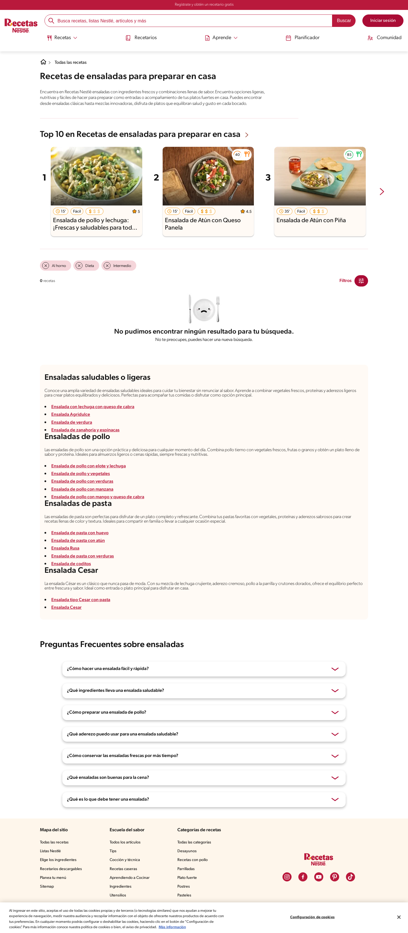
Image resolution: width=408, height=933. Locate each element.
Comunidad (385, 38)
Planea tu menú (53, 878)
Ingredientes (120, 887)
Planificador (302, 38)
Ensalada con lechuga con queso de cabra (92, 407)
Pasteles (184, 895)
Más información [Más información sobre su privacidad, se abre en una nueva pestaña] (172, 927)
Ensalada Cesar (66, 607)
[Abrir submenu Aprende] (220, 38)
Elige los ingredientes (58, 860)
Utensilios (118, 895)
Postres (183, 887)
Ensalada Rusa (65, 548)
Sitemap (47, 887)
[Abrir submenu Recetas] (61, 38)
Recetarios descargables (61, 869)
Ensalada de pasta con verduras (82, 556)
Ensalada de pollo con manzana (82, 489)
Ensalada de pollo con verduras (82, 481)
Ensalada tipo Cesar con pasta (80, 600)
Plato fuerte (187, 878)
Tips (113, 851)
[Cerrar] (399, 917)
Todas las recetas (71, 62)
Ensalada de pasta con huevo (80, 533)
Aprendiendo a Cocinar (130, 878)
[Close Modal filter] (361, 281)
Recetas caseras (123, 869)
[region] (204, 917)
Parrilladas (186, 869)
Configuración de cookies (312, 917)
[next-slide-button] (382, 192)
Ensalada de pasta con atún (78, 540)
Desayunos (187, 851)
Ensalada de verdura (71, 422)
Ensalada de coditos (71, 564)
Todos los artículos (125, 842)
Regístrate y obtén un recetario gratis (204, 5)
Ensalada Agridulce (70, 414)
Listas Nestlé (50, 851)
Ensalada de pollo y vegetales (80, 474)
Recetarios (140, 38)
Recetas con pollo (192, 860)
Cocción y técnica (125, 860)
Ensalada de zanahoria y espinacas (85, 430)
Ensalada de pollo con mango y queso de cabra (97, 497)
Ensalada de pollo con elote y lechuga (88, 466)
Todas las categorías (194, 842)
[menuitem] (61, 40)
